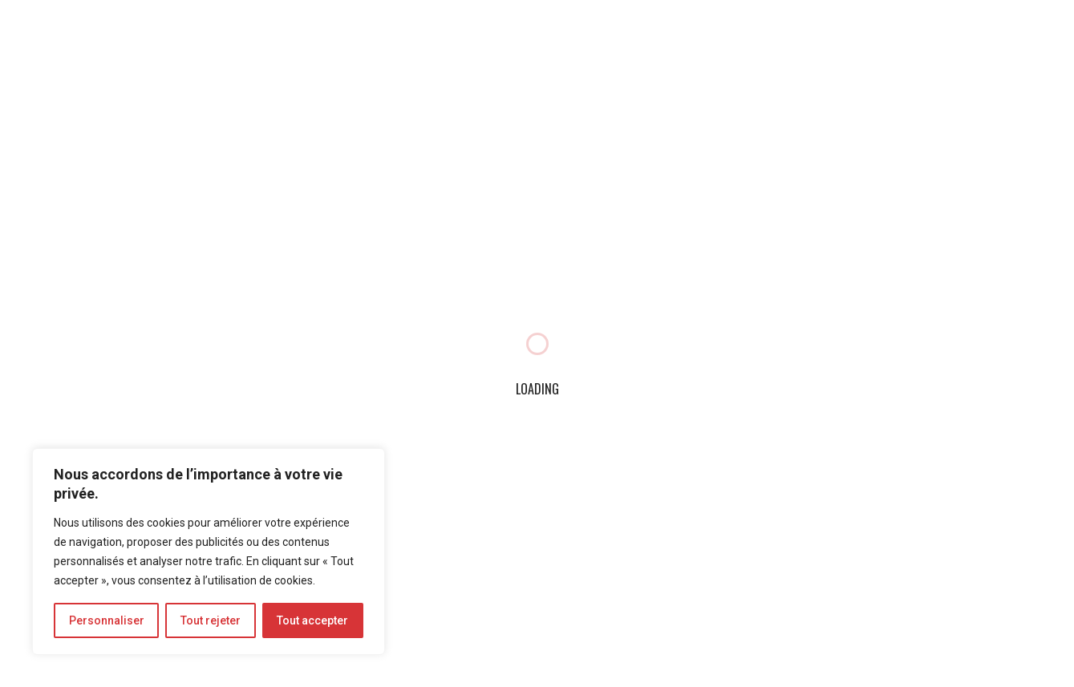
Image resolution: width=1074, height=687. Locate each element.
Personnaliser (106, 620)
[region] (208, 551)
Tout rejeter (210, 620)
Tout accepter (312, 620)
